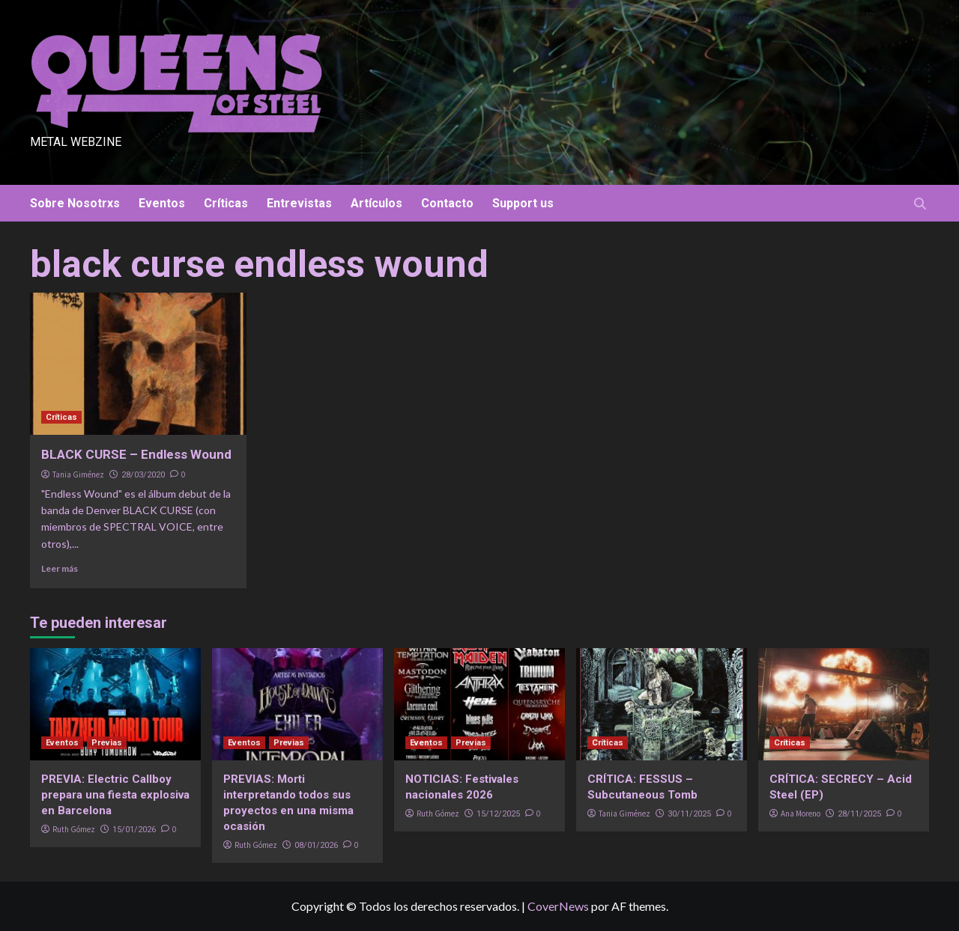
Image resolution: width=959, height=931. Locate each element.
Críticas (226, 203)
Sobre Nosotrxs (75, 203)
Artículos (376, 203)
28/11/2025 (859, 814)
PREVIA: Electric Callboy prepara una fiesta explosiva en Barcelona (115, 794)
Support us (523, 203)
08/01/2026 (316, 845)
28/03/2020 (143, 475)
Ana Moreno (800, 813)
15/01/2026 (134, 829)
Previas (106, 743)
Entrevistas (299, 203)
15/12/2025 (498, 814)
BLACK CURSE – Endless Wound (136, 454)
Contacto (447, 203)
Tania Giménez (78, 474)
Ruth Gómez (73, 829)
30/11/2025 (689, 814)
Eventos (162, 203)
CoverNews (558, 906)
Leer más (59, 568)
